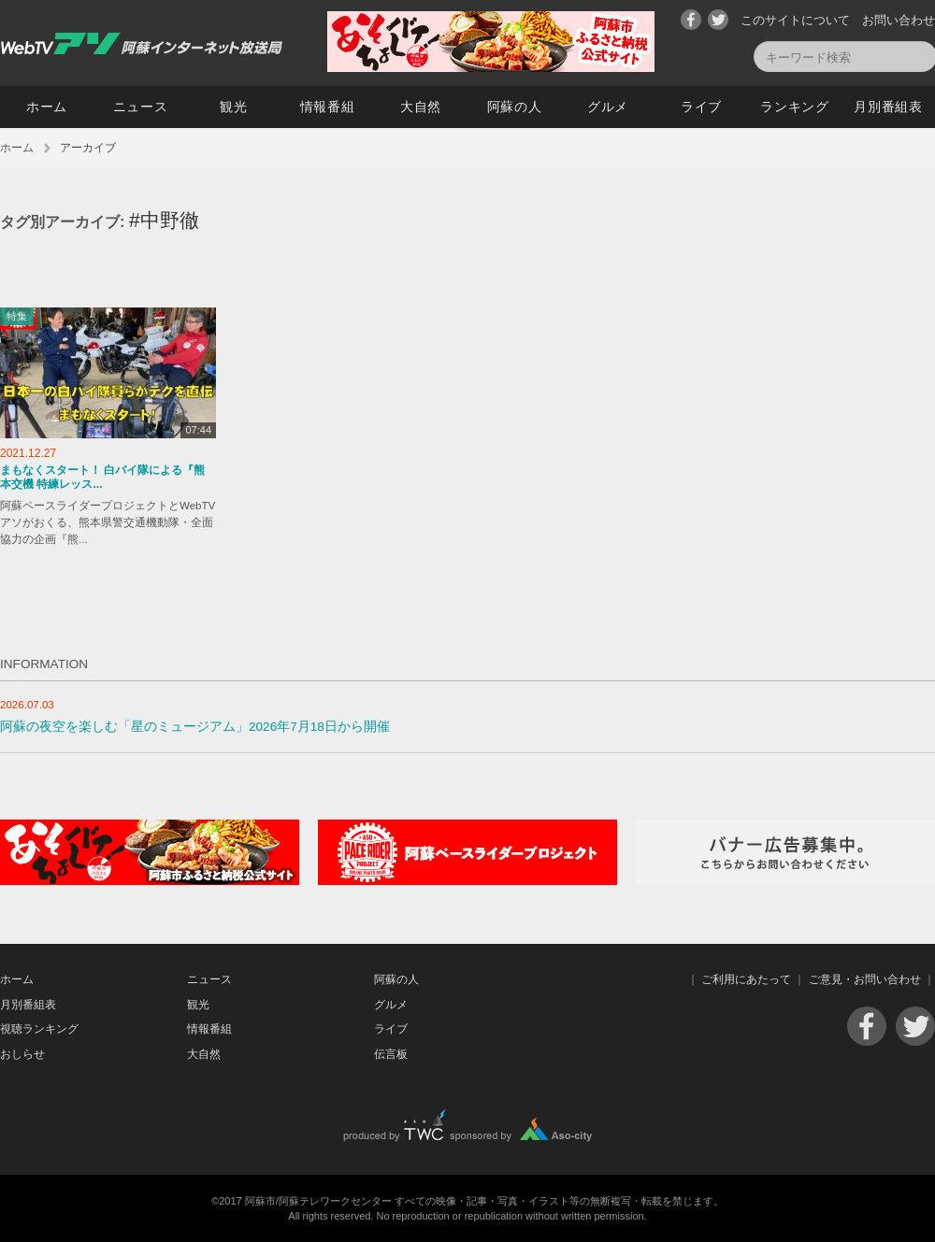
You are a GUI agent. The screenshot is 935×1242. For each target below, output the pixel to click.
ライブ (701, 106)
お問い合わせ (898, 20)
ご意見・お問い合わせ (865, 979)
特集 (17, 315)
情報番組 (327, 106)
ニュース (140, 106)
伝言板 (391, 1054)
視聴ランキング (39, 1028)
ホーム (46, 106)
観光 (233, 106)
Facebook (691, 19)
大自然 (420, 106)
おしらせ (22, 1054)
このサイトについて (795, 20)
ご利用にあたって (746, 979)
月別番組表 (888, 106)
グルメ (607, 106)
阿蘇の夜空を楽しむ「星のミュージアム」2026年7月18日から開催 (195, 727)
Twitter (718, 19)
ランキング (794, 106)
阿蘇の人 (514, 106)
